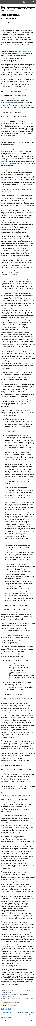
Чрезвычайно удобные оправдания (24, 8)
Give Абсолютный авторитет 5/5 (8, 1004)
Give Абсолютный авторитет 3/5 (5, 1004)
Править (7, 10)
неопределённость (22, 250)
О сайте (24, 2)
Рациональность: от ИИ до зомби (16, 7)
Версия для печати (6, 1017)
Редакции (12, 10)
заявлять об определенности (11, 163)
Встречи (19, 2)
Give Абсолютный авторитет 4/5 (6, 1004)
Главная (3, 7)
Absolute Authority (7, 992)
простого (15, 372)
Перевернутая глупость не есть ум (13, 698)
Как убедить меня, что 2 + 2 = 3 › (28, 1013)
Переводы (8, 2)
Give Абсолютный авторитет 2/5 (3, 1004)
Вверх (17, 1012)
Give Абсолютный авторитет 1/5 (2, 1004)
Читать (2, 10)
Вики (14, 2)
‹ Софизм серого (7, 1012)
